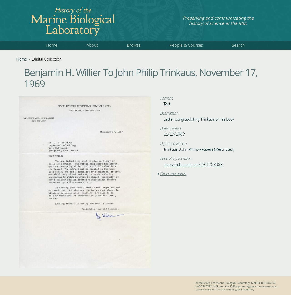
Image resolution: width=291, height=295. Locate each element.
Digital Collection (47, 58)
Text (166, 104)
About (92, 45)
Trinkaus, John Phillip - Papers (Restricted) (198, 149)
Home (51, 45)
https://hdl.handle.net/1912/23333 (193, 164)
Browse (134, 45)
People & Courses (186, 45)
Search (238, 45)
